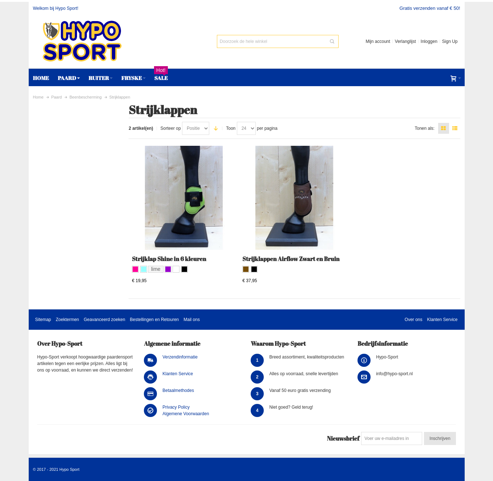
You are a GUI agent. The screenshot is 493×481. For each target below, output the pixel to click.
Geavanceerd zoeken (104, 319)
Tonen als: (425, 128)
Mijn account (377, 41)
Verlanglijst (405, 41)
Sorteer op (171, 128)
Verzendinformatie (180, 357)
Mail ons (191, 319)
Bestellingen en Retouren (154, 319)
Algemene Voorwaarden (185, 413)
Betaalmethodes (178, 390)
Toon (230, 128)
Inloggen (429, 41)
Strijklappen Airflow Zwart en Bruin (290, 259)
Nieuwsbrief (343, 438)
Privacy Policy (176, 407)
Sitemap (43, 319)
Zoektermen (67, 319)
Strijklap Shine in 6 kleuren (169, 259)
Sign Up (450, 41)
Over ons (414, 319)
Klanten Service (442, 319)
